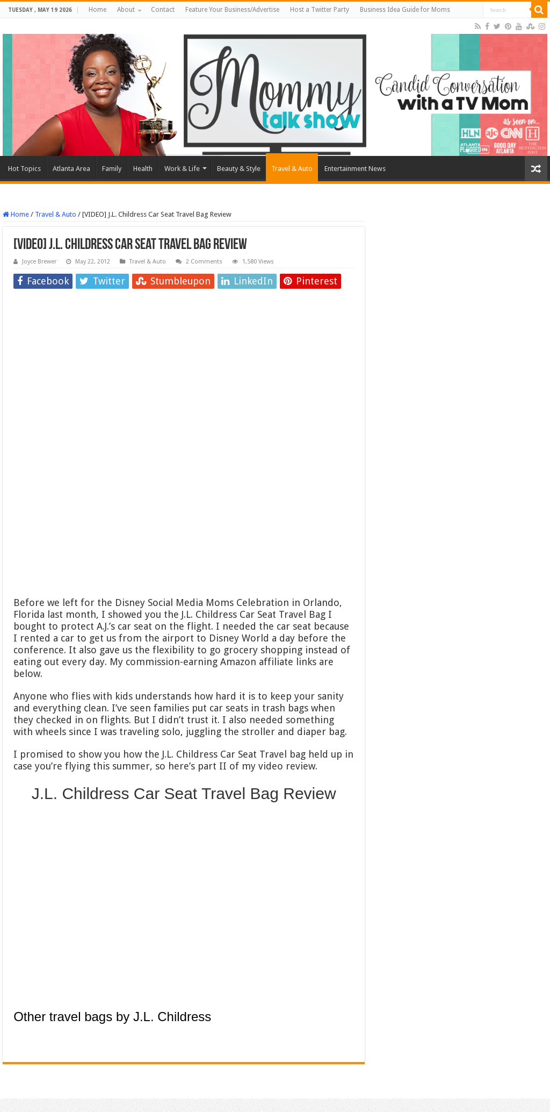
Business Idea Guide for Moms (405, 9)
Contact (163, 9)
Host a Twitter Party (319, 9)
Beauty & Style (238, 169)
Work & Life (182, 169)
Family (111, 169)
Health (143, 169)
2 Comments (204, 261)
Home (97, 9)
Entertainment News (355, 169)
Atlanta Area (71, 169)
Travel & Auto (292, 169)
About (126, 9)
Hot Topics (24, 169)
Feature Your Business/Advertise (232, 9)
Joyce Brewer (39, 261)
